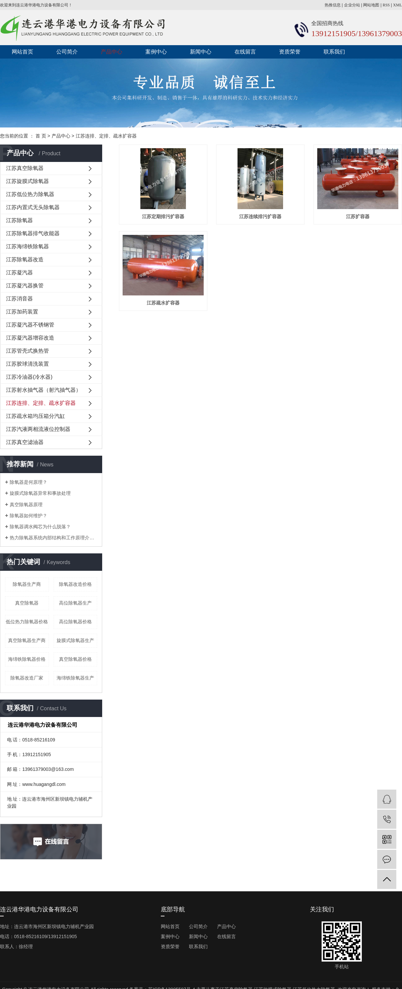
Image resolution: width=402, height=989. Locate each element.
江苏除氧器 (19, 220)
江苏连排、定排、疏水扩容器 (106, 136)
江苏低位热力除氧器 (30, 194)
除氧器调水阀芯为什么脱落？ (40, 526)
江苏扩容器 (358, 216)
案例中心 (156, 52)
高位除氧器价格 (75, 621)
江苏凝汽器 (19, 272)
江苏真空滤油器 (25, 442)
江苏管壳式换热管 (27, 351)
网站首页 (22, 52)
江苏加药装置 (22, 311)
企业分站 (352, 5)
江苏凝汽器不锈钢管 (30, 325)
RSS (386, 5)
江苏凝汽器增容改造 (30, 338)
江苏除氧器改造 (25, 259)
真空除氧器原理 (26, 504)
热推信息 (333, 5)
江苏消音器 (19, 298)
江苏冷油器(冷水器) (29, 377)
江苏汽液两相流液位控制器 (38, 429)
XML (397, 5)
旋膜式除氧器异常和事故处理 (40, 493)
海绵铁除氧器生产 (75, 678)
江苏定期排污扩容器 (163, 216)
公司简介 (67, 52)
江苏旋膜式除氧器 (27, 181)
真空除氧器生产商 (27, 640)
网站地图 (371, 5)
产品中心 (111, 52)
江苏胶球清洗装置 (27, 364)
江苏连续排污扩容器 (260, 216)
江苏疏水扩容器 (163, 302)
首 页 (41, 136)
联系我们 (334, 52)
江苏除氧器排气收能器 (33, 233)
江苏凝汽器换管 (25, 285)
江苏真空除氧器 (25, 168)
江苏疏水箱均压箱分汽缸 (35, 416)
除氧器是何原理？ (28, 482)
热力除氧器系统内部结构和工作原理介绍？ (53, 537)
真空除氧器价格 (75, 659)
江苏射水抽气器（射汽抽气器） (43, 390)
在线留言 (245, 52)
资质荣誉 (289, 52)
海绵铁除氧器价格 (27, 659)
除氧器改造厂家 (26, 678)
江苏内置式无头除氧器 (33, 207)
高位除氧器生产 (75, 603)
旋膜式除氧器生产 (75, 640)
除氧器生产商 (27, 584)
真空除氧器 (27, 603)
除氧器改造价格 (75, 584)
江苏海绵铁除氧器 (27, 246)
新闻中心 (200, 52)
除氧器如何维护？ (28, 515)
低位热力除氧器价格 (27, 621)
